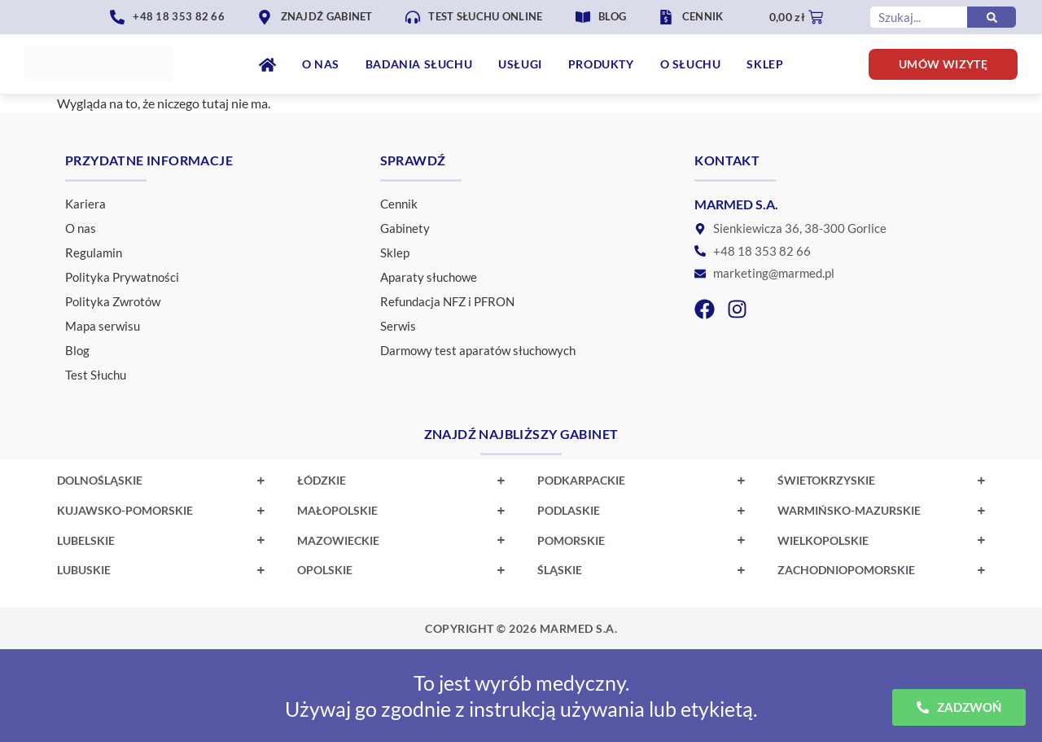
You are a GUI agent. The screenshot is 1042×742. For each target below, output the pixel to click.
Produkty (601, 64)
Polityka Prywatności (122, 277)
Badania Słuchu (419, 64)
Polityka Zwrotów (112, 301)
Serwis (398, 325)
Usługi (520, 64)
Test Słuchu (95, 374)
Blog (77, 350)
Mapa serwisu (102, 325)
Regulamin (93, 252)
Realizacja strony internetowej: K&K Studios (521, 628)
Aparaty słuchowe (428, 277)
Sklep (764, 64)
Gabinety (405, 228)
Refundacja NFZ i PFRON (447, 301)
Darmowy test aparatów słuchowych (478, 350)
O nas (320, 64)
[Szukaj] (991, 17)
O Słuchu (690, 64)
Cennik (399, 203)
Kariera (85, 203)
